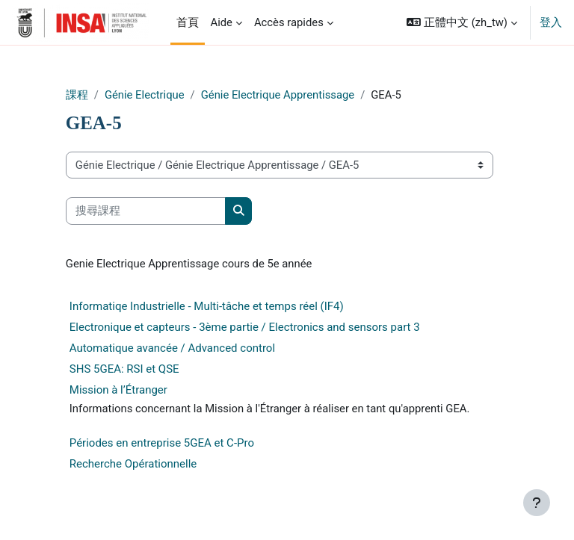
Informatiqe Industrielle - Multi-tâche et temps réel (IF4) (207, 306)
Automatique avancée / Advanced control (172, 348)
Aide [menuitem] (221, 22)
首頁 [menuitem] (187, 22)
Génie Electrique (145, 95)
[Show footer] (536, 502)
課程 (77, 95)
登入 (551, 22)
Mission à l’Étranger (118, 390)
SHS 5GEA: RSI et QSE (124, 369)
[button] (462, 22)
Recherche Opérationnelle (133, 464)
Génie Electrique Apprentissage (277, 95)
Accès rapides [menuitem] (289, 22)
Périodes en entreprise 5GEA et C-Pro (162, 443)
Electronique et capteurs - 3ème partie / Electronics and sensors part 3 (245, 327)
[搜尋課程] (146, 210)
